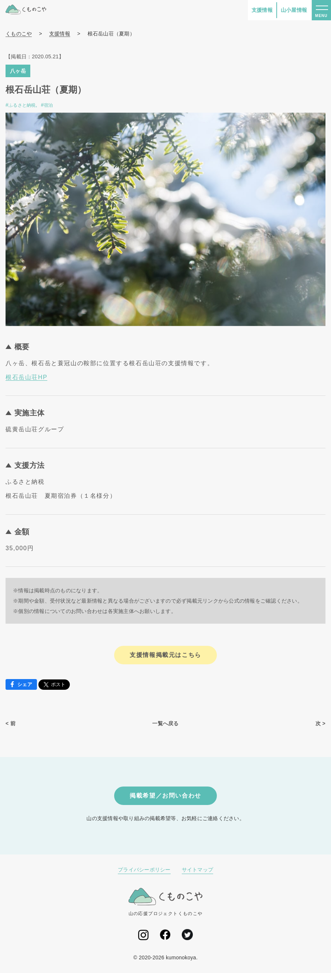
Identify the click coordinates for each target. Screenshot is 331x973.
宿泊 (48, 105)
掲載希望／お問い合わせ (165, 795)
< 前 (11, 723)
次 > (320, 723)
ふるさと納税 (22, 105)
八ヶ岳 (18, 71)
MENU (321, 16)
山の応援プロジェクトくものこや (166, 901)
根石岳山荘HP (26, 377)
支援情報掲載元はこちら (165, 655)
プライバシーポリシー (144, 870)
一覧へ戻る (165, 723)
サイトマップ (198, 870)
